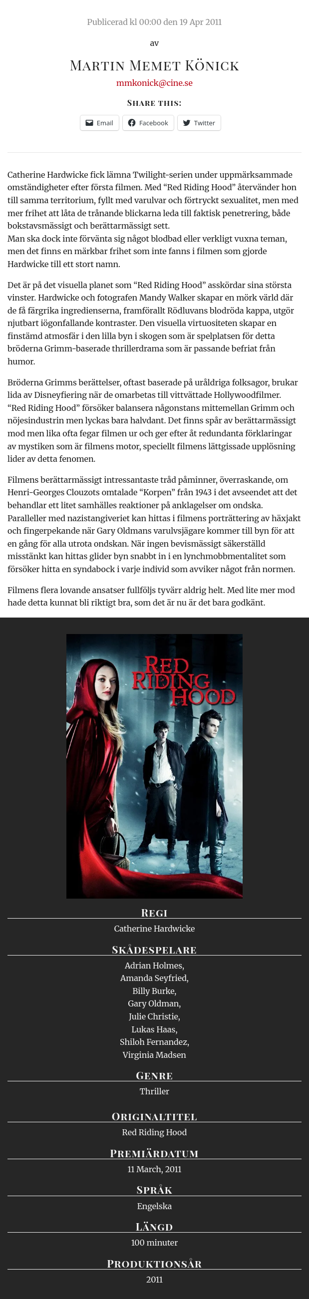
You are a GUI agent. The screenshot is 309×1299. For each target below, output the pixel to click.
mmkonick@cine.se (154, 83)
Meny (289, 17)
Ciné (32, 17)
